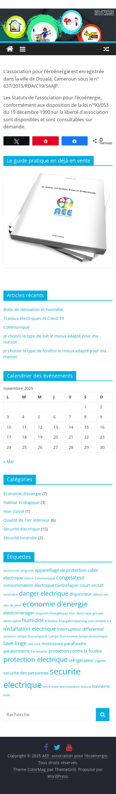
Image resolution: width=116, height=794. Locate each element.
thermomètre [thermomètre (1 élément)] (70, 687)
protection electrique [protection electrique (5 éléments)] (35, 659)
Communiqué (16, 327)
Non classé (13, 511)
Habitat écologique (21, 502)
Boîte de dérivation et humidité (33, 309)
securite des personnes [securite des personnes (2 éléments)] (26, 673)
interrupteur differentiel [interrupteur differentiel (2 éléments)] (80, 629)
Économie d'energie (22, 493)
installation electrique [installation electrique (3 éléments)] (29, 628)
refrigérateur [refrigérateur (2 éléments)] (81, 660)
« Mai (8, 461)
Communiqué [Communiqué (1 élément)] (45, 578)
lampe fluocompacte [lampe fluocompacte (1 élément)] (32, 636)
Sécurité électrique (21, 529)
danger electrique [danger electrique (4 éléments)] (43, 593)
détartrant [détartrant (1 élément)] (100, 594)
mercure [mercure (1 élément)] (34, 644)
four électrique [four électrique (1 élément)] (80, 613)
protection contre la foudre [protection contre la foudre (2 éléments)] (75, 651)
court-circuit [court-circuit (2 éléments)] (91, 585)
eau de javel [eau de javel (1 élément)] (12, 605)
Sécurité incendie (20, 537)
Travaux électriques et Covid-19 (33, 318)
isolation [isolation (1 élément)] (9, 636)
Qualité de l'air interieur (26, 520)
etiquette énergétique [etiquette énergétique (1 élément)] (52, 613)
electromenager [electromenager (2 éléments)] (18, 613)
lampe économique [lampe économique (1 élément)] (93, 636)
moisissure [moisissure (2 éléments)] (52, 643)
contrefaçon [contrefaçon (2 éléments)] (66, 585)
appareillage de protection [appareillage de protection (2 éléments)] (60, 570)
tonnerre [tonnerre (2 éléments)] (100, 686)
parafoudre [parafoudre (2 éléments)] (75, 643)
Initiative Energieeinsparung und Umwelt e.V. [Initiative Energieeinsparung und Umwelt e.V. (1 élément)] (78, 621)
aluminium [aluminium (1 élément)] (11, 571)
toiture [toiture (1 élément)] (86, 687)
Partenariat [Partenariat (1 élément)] (39, 651)
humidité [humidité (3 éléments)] (33, 620)
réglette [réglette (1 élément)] (100, 661)
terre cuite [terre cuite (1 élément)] (50, 687)
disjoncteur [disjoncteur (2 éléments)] (81, 594)
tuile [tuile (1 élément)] (6, 695)
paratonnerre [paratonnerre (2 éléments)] (16, 651)
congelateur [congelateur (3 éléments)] (70, 577)
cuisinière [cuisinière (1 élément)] (10, 594)
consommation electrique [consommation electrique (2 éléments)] (28, 585)
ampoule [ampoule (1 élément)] (27, 571)
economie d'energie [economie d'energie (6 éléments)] (55, 603)
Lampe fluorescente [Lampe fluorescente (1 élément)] (63, 636)
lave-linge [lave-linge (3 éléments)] (15, 643)
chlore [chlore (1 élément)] (29, 578)
